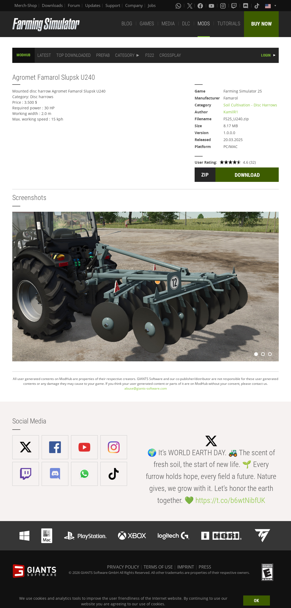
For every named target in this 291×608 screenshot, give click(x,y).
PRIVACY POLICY (123, 567)
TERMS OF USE (158, 567)
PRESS (205, 567)
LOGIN (266, 55)
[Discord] (246, 6)
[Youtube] (212, 6)
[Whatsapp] (179, 6)
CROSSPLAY (170, 55)
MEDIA (168, 24)
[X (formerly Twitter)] (189, 6)
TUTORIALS (228, 24)
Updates (92, 5)
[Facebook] (201, 6)
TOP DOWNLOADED (73, 55)
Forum (74, 5)
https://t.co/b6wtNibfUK (230, 500)
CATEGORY (125, 55)
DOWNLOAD (247, 175)
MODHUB (23, 55)
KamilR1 (230, 111)
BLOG (126, 24)
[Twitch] (234, 6)
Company (134, 5)
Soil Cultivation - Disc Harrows (250, 104)
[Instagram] (223, 6)
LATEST (44, 55)
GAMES (147, 24)
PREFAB (103, 55)
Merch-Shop (25, 5)
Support (112, 5)
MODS (204, 24)
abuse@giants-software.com (145, 388)
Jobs (152, 5)
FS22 (149, 55)
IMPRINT (185, 567)
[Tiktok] (257, 6)
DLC (186, 24)
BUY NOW (261, 24)
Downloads (52, 5)
